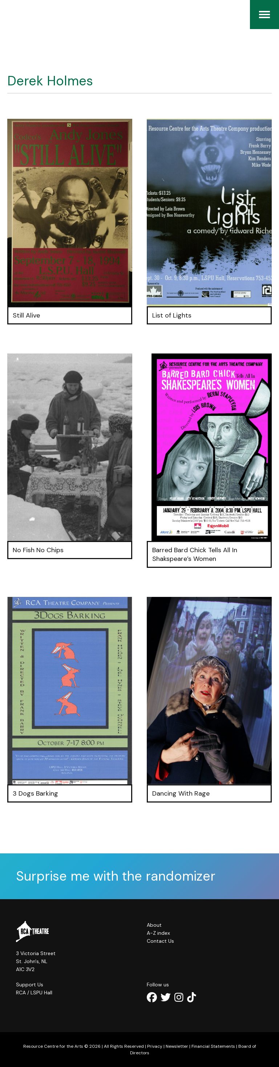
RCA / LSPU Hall (34, 992)
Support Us (29, 984)
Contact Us (160, 941)
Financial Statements (213, 1046)
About (154, 925)
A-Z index (158, 933)
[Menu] (264, 14)
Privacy (154, 1046)
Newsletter (177, 1046)
